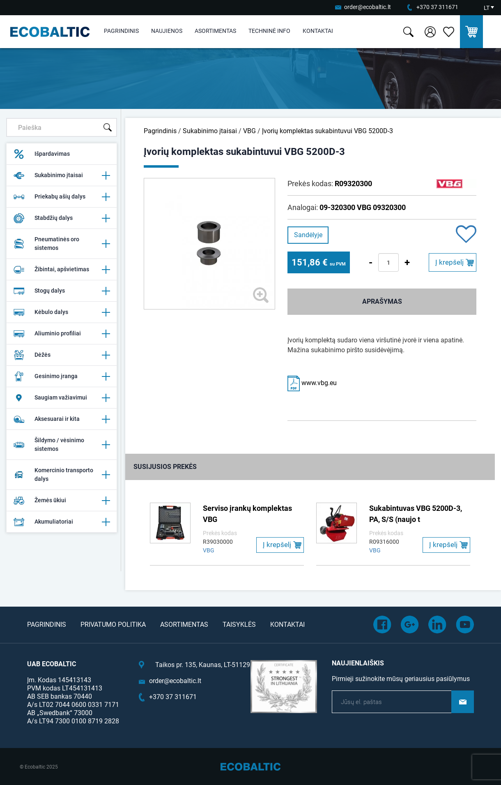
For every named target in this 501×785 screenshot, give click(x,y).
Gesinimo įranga (61, 376)
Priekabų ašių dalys (61, 197)
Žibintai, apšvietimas (61, 270)
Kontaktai (318, 31)
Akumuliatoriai (61, 522)
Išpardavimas (41, 154)
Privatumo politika (113, 624)
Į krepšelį (449, 262)
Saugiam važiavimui (61, 398)
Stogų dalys (61, 291)
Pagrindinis (121, 31)
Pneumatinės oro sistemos (61, 243)
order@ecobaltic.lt (367, 7)
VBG (249, 131)
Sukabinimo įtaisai (61, 175)
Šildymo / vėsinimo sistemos (61, 444)
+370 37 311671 (437, 7)
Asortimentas (215, 31)
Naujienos (166, 31)
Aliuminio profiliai (61, 334)
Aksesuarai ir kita (61, 419)
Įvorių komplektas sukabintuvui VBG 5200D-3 (327, 131)
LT (487, 8)
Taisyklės (239, 624)
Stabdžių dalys (61, 218)
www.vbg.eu (312, 383)
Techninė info (269, 31)
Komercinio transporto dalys (61, 474)
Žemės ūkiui (61, 501)
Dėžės (61, 355)
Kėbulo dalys (61, 312)
